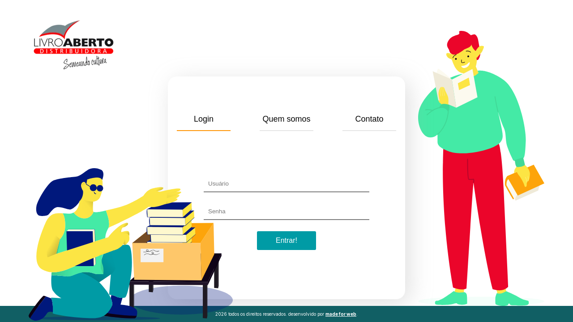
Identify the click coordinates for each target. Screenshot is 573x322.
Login (204, 118)
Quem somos (286, 118)
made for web (340, 314)
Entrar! (286, 240)
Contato (369, 118)
